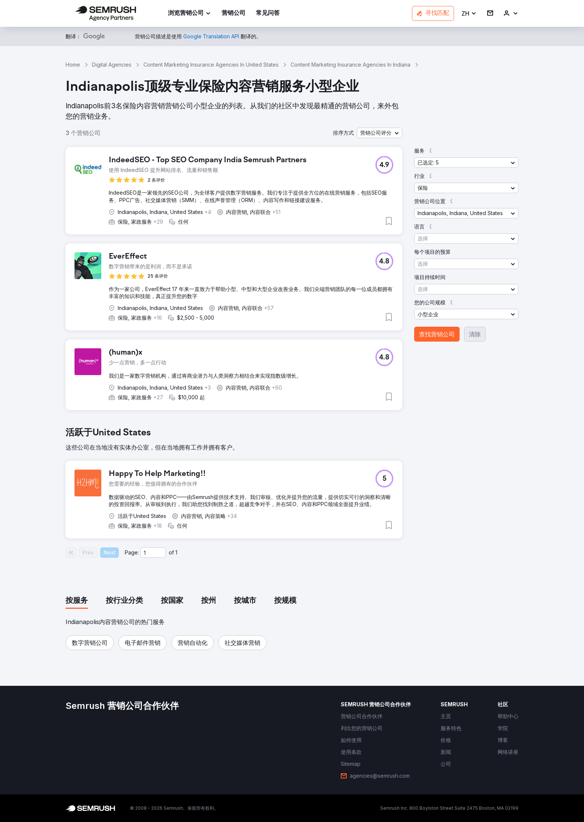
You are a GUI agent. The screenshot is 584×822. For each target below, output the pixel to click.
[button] (469, 13)
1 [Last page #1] (176, 552)
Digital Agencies (111, 64)
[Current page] (153, 552)
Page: (132, 552)
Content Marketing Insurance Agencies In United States (211, 64)
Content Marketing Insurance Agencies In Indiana (350, 64)
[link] (233, 13)
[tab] (77, 601)
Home (73, 64)
